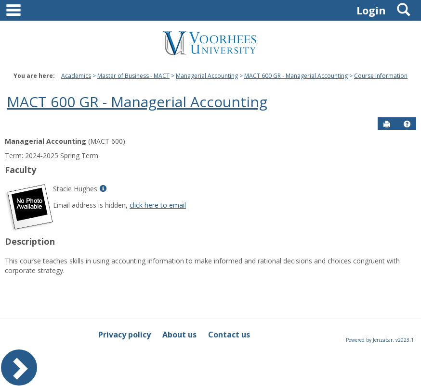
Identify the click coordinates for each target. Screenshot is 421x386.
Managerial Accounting (207, 76)
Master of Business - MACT (133, 76)
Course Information (381, 76)
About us (179, 334)
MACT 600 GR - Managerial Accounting (296, 76)
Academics (76, 76)
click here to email (158, 205)
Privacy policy (124, 334)
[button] (407, 124)
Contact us (229, 334)
